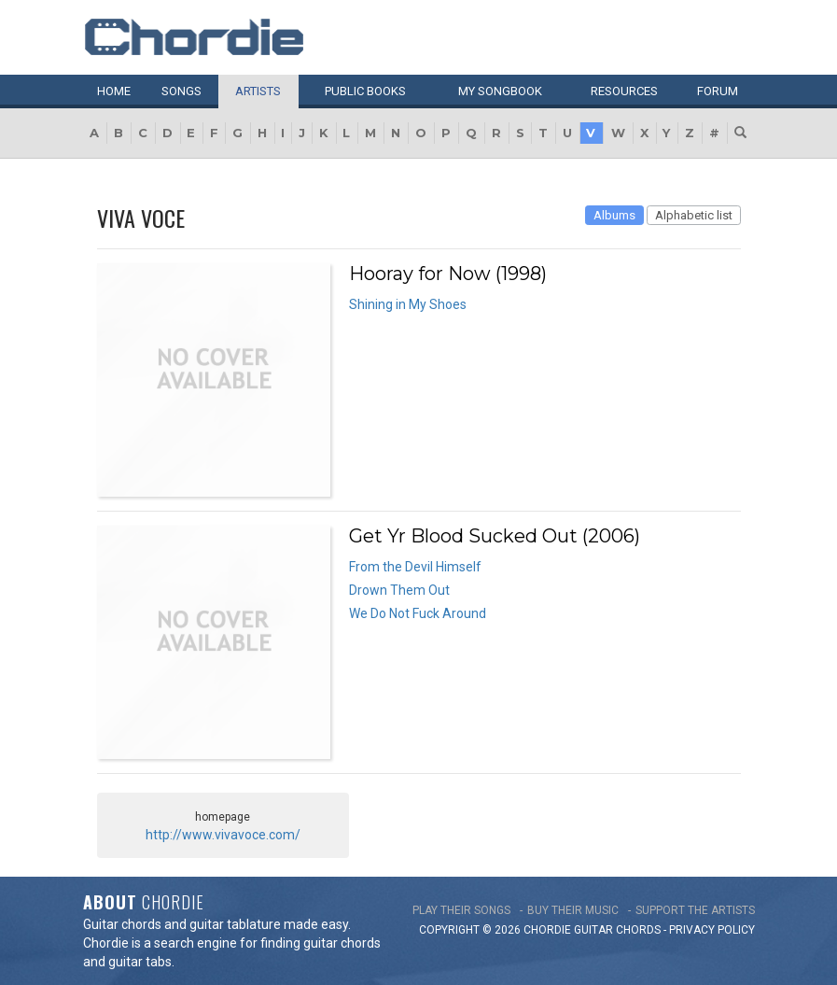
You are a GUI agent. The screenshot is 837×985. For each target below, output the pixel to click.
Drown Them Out (399, 590)
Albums (614, 215)
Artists (258, 91)
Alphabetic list (693, 215)
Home (114, 91)
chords (638, 929)
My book (500, 91)
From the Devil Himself (415, 566)
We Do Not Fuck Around (417, 613)
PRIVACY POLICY (712, 929)
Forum (717, 91)
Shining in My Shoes (408, 304)
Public (365, 91)
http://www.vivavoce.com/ (223, 834)
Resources (624, 91)
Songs (181, 91)
